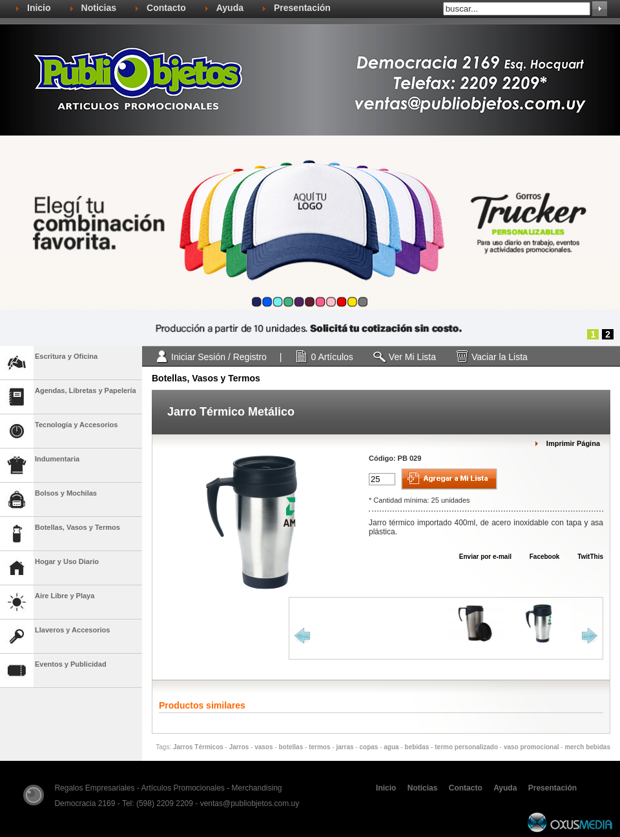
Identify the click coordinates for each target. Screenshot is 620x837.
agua (391, 747)
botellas (290, 747)
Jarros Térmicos (198, 747)
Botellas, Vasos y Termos (206, 378)
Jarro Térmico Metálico (230, 411)
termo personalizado (466, 747)
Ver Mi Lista (412, 357)
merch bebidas (587, 747)
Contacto (166, 8)
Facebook (538, 556)
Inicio (39, 8)
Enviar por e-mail (479, 556)
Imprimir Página (573, 443)
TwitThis (584, 556)
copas (369, 747)
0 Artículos (332, 357)
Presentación (302, 8)
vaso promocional (531, 747)
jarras (344, 747)
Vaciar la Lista (499, 357)
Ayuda (229, 8)
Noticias (98, 8)
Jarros (239, 747)
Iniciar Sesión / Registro (219, 357)
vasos (263, 747)
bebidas (417, 747)
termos (319, 747)
